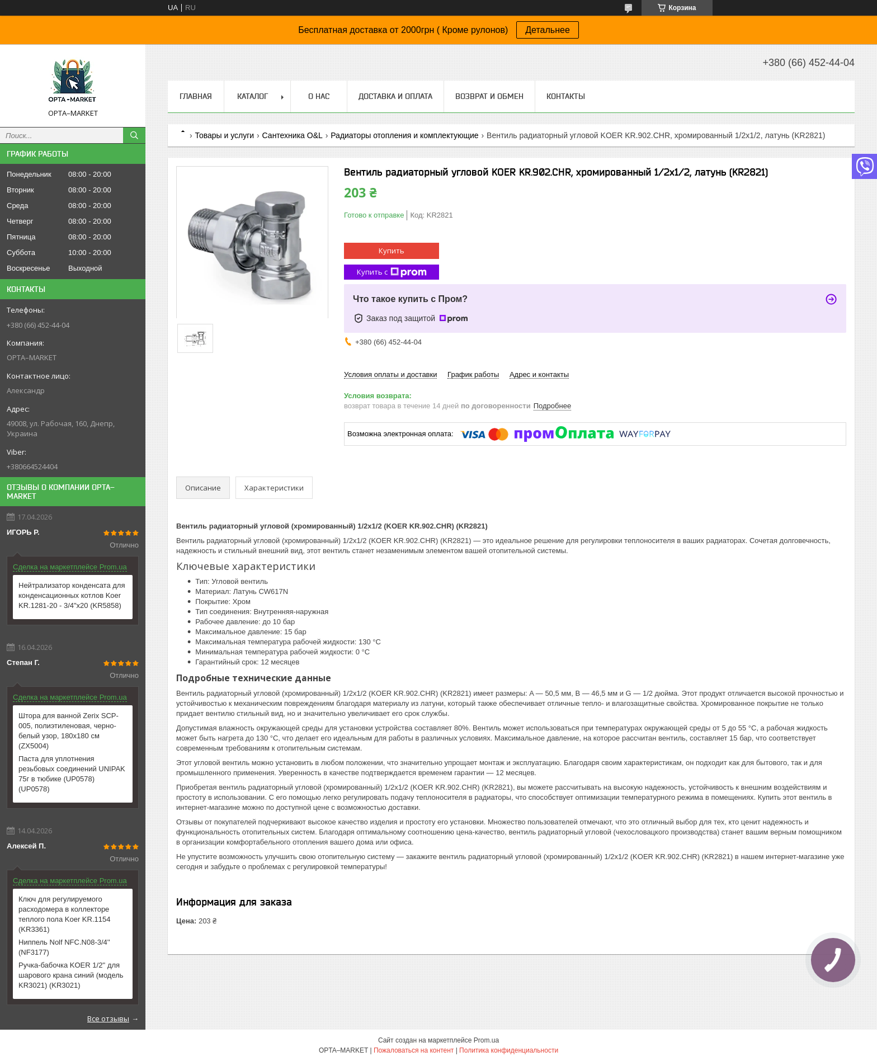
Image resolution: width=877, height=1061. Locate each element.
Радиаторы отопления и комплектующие (404, 135)
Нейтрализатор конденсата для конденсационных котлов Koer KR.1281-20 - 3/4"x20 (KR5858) (71, 595)
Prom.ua (486, 1040)
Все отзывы (108, 1018)
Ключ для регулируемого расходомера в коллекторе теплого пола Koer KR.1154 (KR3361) (64, 914)
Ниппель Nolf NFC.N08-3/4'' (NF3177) (64, 947)
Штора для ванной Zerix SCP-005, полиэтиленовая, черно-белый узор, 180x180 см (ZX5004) (68, 730)
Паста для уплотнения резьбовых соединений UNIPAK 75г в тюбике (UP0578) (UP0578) (71, 774)
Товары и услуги (224, 135)
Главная (196, 96)
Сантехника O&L (292, 135)
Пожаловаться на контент (414, 1050)
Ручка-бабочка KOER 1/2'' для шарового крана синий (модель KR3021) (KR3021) (71, 975)
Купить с (392, 272)
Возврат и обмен (489, 96)
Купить (391, 251)
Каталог (252, 96)
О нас (318, 96)
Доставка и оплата (395, 96)
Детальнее (547, 30)
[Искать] (134, 135)
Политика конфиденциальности (508, 1050)
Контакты (565, 96)
